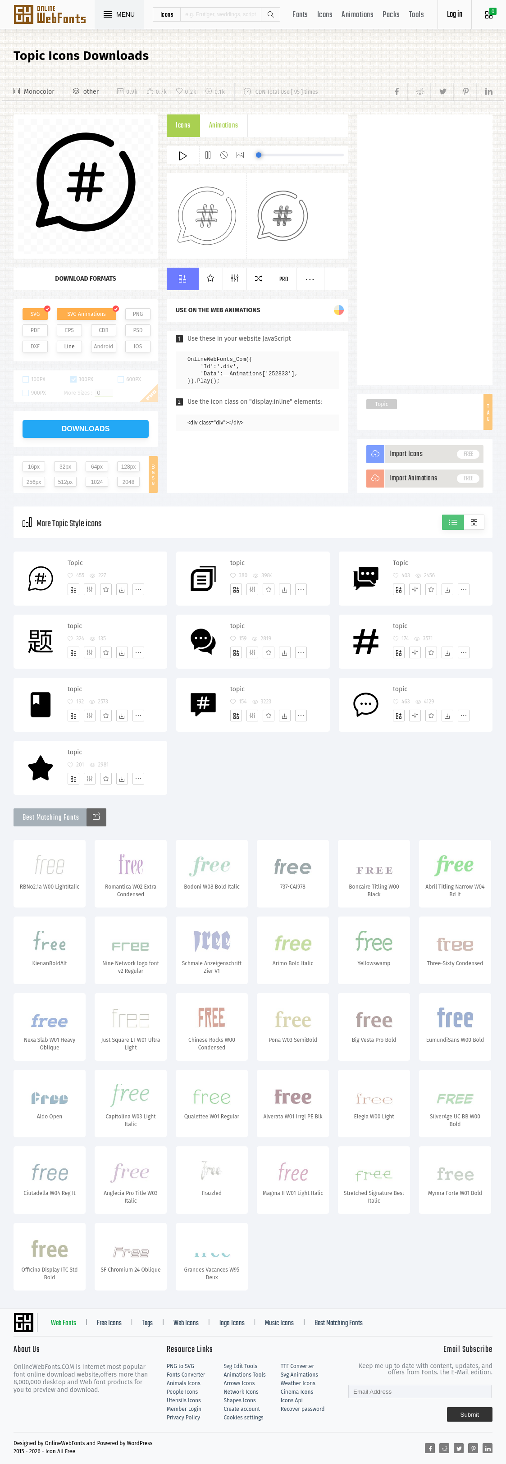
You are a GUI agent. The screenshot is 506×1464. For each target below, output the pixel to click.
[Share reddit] (418, 92)
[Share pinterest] (464, 92)
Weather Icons (298, 1383)
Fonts (300, 15)
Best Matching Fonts (339, 1323)
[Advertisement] (424, 249)
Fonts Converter (186, 1375)
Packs (391, 15)
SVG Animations (86, 314)
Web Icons (186, 1323)
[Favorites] (106, 589)
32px (65, 467)
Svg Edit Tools (240, 1366)
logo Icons (232, 1323)
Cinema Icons (297, 1392)
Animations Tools (244, 1375)
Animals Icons (184, 1383)
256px (34, 482)
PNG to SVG (180, 1366)
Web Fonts (63, 1323)
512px (65, 482)
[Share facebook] (399, 92)
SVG (35, 314)
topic (237, 563)
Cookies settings (243, 1417)
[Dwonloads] (122, 589)
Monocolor (39, 92)
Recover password (303, 1409)
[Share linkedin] (484, 92)
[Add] (73, 589)
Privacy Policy (183, 1417)
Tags (147, 1323)
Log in (454, 14)
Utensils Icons (184, 1400)
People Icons (182, 1392)
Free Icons (109, 1323)
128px (128, 467)
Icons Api (292, 1400)
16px (34, 467)
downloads (86, 429)
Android (104, 346)
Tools (416, 15)
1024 (97, 482)
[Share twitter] (441, 92)
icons (166, 14)
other (91, 92)
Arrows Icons (239, 1383)
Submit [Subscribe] (469, 1414)
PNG (138, 314)
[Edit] (90, 589)
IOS (138, 346)
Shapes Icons (239, 1400)
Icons (325, 15)
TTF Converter (297, 1366)
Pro (283, 279)
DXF (35, 346)
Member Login (184, 1409)
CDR (104, 330)
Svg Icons (54, 15)
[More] (138, 589)
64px (97, 467)
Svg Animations (299, 1375)
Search (270, 14)
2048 (129, 482)
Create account (241, 1409)
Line (69, 346)
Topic (381, 404)
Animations (358, 15)
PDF (35, 330)
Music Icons (279, 1323)
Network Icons (240, 1392)
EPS (69, 330)
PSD (137, 330)
